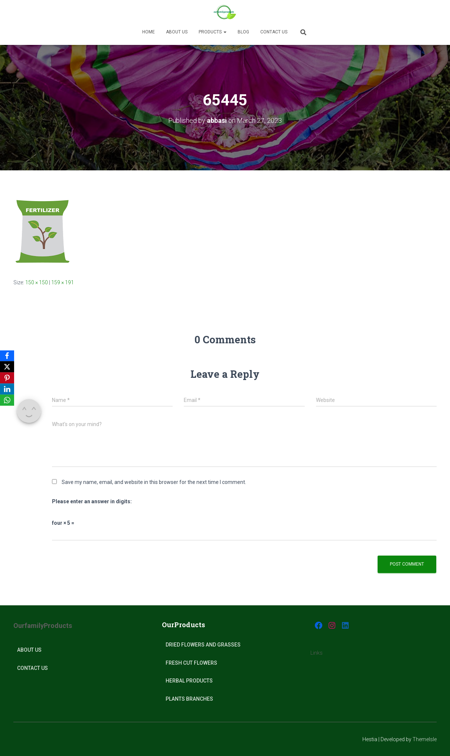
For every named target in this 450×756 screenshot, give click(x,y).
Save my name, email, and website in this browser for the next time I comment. (154, 482)
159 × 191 (62, 282)
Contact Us (273, 32)
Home (148, 32)
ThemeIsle (424, 739)
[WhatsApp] (7, 400)
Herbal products (189, 681)
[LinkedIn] (7, 389)
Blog (243, 32)
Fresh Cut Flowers (191, 663)
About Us (29, 650)
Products (212, 32)
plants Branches (189, 699)
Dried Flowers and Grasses (203, 645)
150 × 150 (36, 282)
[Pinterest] (7, 378)
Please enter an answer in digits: (92, 501)
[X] (7, 367)
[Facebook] (7, 355)
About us (177, 32)
